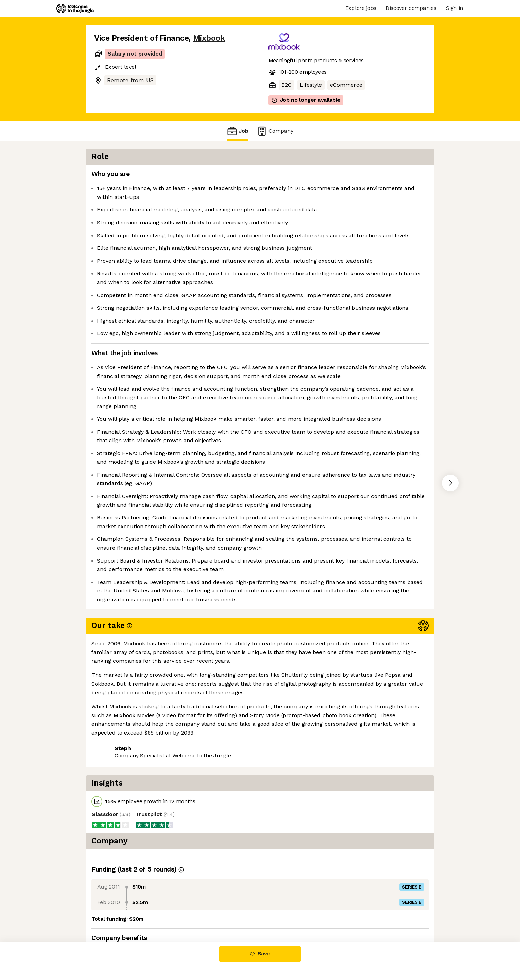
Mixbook (209, 38)
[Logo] (75, 8)
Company (275, 131)
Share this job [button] (112, 913)
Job (237, 131)
